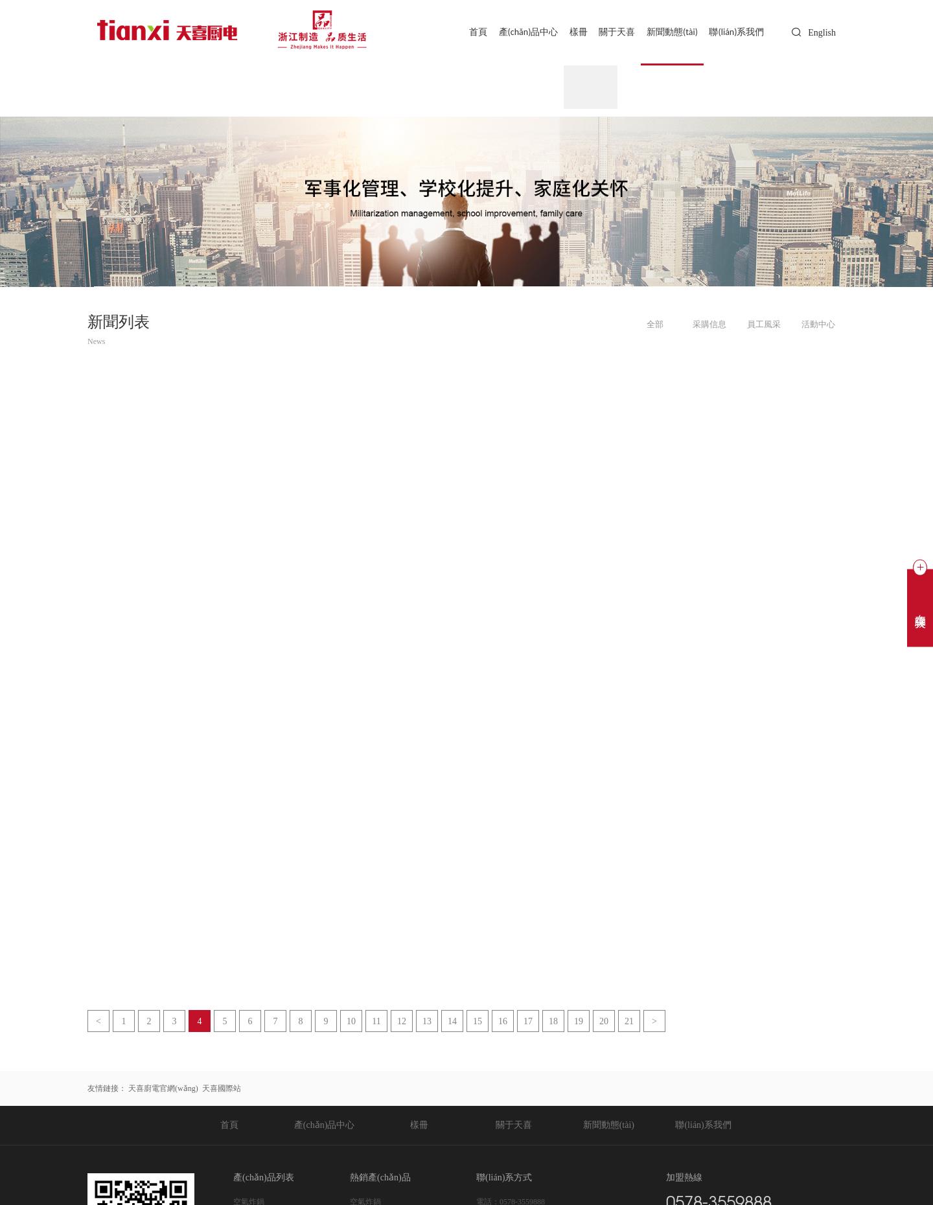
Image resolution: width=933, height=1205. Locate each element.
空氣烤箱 (248, 1047)
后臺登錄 (612, 1170)
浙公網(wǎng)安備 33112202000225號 (372, 1170)
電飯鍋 (245, 1063)
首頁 (461, 32)
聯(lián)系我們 (735, 32)
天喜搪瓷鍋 (252, 1094)
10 (351, 851)
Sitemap (580, 1170)
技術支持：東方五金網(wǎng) (785, 1170)
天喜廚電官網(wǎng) (163, 918)
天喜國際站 (221, 918)
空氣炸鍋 (248, 1032)
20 (603, 851)
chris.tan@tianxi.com (533, 1063)
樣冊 (568, 32)
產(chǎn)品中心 (514, 32)
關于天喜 (609, 32)
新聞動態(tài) (667, 32)
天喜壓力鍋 (252, 1078)
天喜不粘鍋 (252, 1109)
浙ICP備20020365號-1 (259, 1170)
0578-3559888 (522, 1032)
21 (629, 851)
